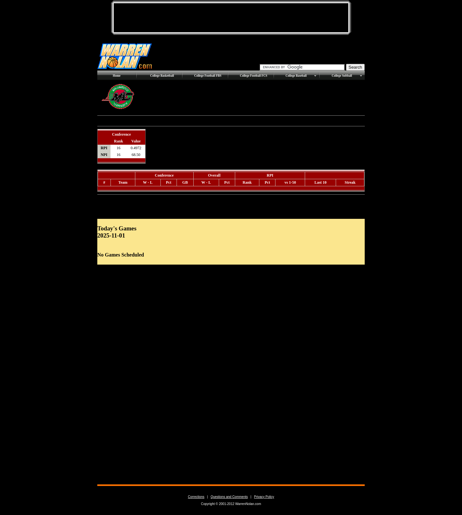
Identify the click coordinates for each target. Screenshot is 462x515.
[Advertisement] (231, 17)
